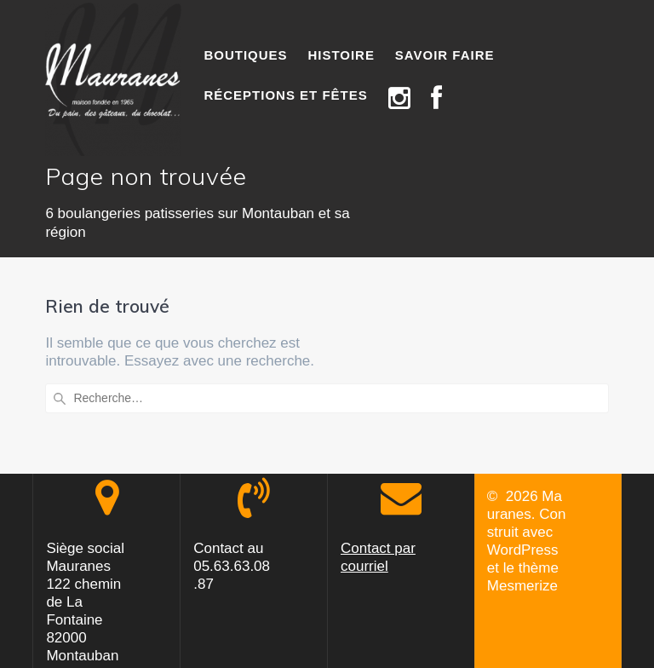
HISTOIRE (341, 55)
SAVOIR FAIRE (445, 55)
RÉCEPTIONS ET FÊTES (285, 95)
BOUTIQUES (245, 55)
